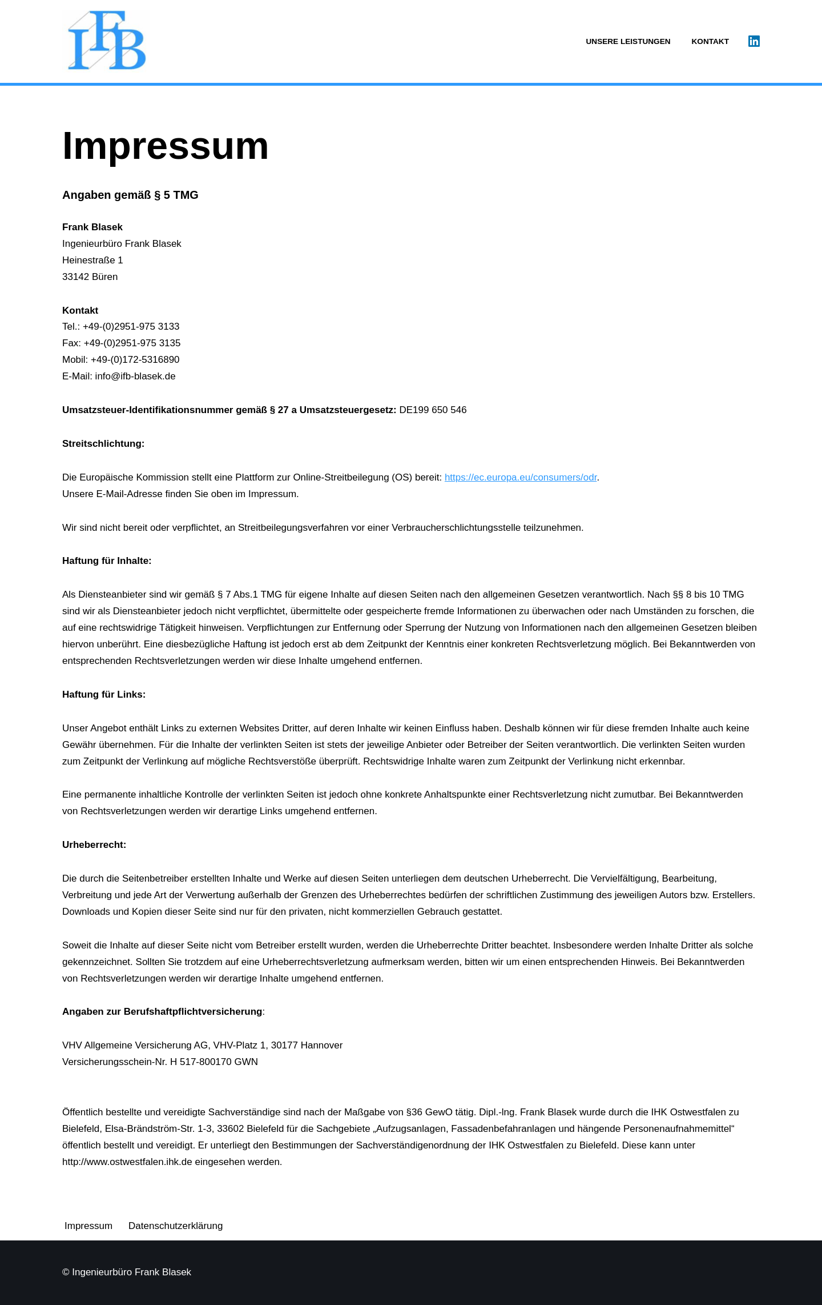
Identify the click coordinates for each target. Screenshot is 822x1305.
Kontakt (710, 41)
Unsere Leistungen (628, 41)
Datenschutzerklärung (175, 1225)
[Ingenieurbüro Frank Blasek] (106, 41)
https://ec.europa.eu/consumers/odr (521, 477)
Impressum (88, 1225)
